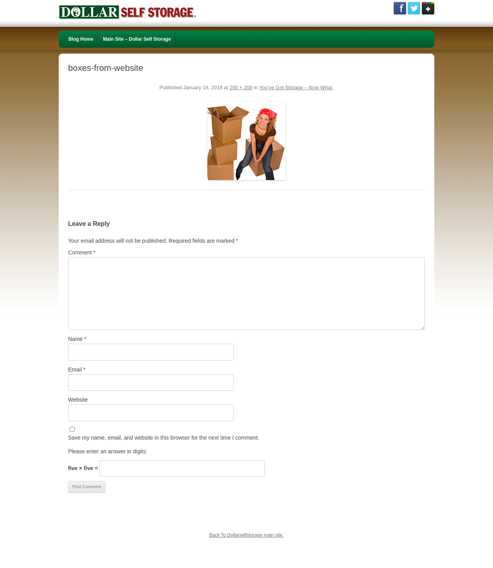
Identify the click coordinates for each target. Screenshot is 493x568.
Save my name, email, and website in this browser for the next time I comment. (163, 438)
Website (78, 400)
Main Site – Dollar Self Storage (137, 39)
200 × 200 (241, 87)
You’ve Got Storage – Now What (295, 87)
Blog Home (80, 39)
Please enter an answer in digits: (107, 451)
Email (76, 369)
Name (77, 339)
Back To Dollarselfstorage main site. (246, 535)
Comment (81, 252)
